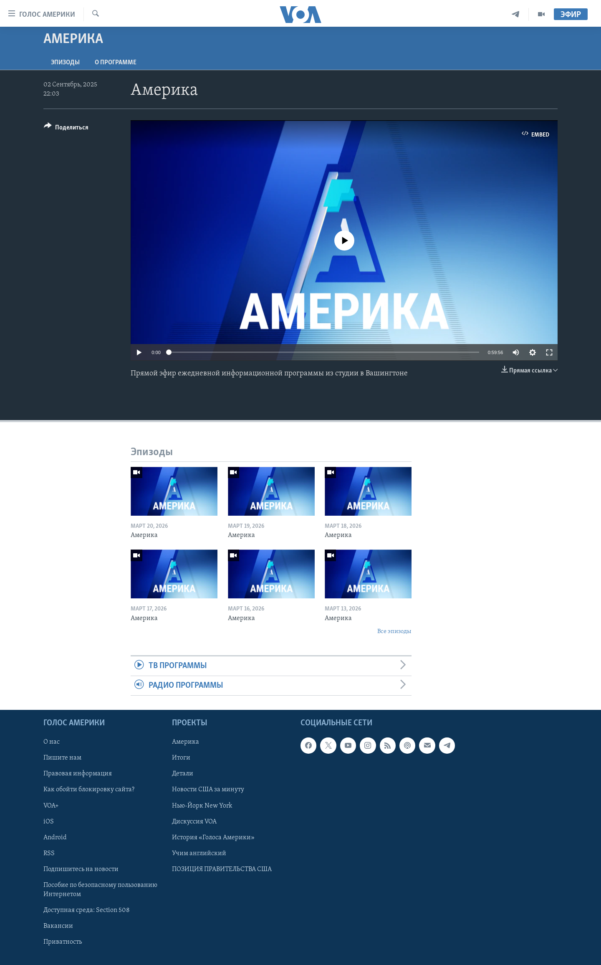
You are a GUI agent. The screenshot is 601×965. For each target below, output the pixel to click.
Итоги (181, 758)
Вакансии (58, 926)
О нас (51, 742)
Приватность (62, 942)
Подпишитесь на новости (81, 869)
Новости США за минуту (208, 790)
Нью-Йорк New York (202, 806)
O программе (115, 62)
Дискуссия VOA (194, 821)
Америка (185, 742)
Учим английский (199, 853)
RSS (49, 853)
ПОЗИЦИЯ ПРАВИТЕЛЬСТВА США (222, 869)
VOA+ (51, 806)
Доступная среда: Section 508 (86, 910)
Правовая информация (77, 774)
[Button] (66, 128)
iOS (48, 821)
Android (55, 837)
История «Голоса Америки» (213, 837)
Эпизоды (65, 62)
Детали (182, 774)
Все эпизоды (394, 631)
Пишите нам (62, 758)
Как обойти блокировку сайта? (88, 790)
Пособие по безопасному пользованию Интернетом (100, 890)
